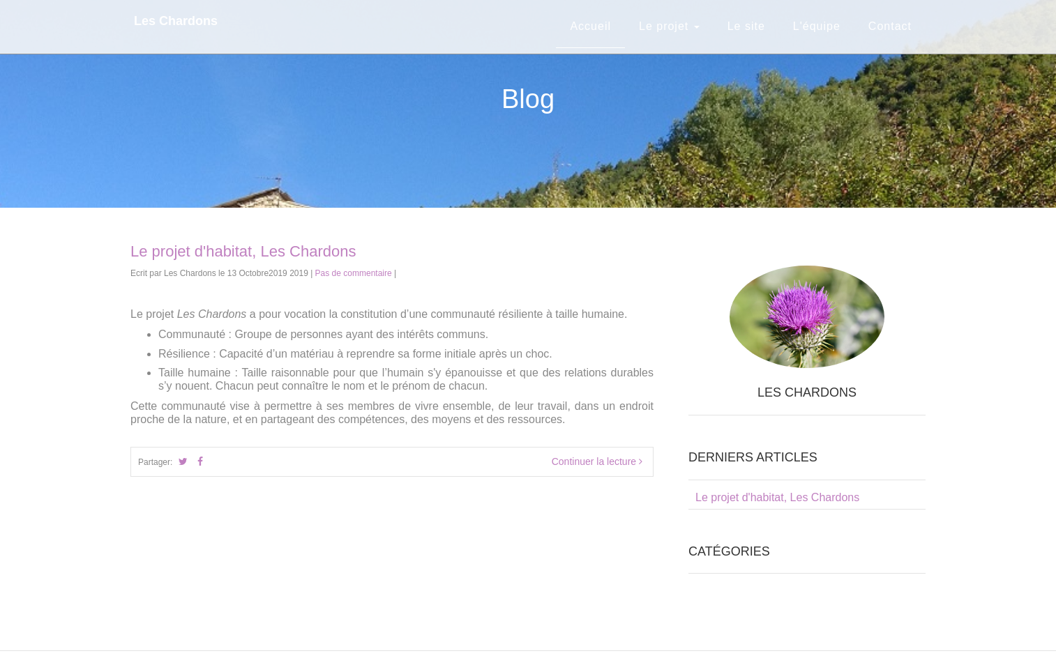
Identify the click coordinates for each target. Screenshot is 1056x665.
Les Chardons (176, 21)
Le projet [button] (669, 26)
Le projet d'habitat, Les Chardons (243, 251)
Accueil (590, 26)
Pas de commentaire (353, 273)
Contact (890, 26)
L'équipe (816, 26)
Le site (746, 26)
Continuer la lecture (597, 461)
